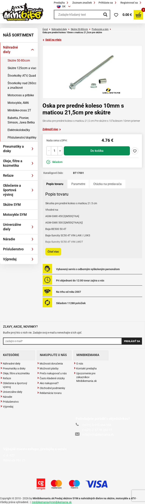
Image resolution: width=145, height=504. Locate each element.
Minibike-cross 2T (19, 110)
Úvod (45, 29)
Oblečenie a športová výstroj (12, 190)
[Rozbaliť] (32, 49)
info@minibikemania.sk (95, 434)
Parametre (78, 184)
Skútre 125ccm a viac (22, 68)
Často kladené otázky (51, 378)
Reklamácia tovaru (49, 393)
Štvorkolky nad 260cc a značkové (22, 85)
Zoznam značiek (84, 3)
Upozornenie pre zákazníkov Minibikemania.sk (85, 377)
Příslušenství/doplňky (22, 137)
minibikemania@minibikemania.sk (52, 502)
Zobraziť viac (51, 129)
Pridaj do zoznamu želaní (134, 150)
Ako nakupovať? (48, 383)
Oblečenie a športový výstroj (13, 385)
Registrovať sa (131, 3)
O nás (78, 363)
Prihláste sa (108, 3)
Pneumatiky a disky (13, 148)
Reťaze (8, 175)
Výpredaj (10, 259)
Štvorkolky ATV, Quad (22, 75)
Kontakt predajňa (85, 368)
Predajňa (61, 3)
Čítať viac (53, 251)
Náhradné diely (10, 49)
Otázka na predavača (107, 184)
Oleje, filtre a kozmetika (12, 163)
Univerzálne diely (12, 227)
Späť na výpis (51, 39)
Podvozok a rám (100, 29)
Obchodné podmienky (51, 388)
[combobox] (64, 6)
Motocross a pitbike (21, 95)
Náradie (9, 239)
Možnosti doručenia (50, 363)
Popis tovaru (54, 184)
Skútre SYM (12, 205)
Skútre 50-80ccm (19, 60)
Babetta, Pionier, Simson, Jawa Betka (21, 120)
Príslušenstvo (13, 249)
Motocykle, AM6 (18, 103)
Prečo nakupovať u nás (52, 373)
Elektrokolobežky (19, 130)
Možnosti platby (48, 368)
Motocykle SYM (15, 215)
